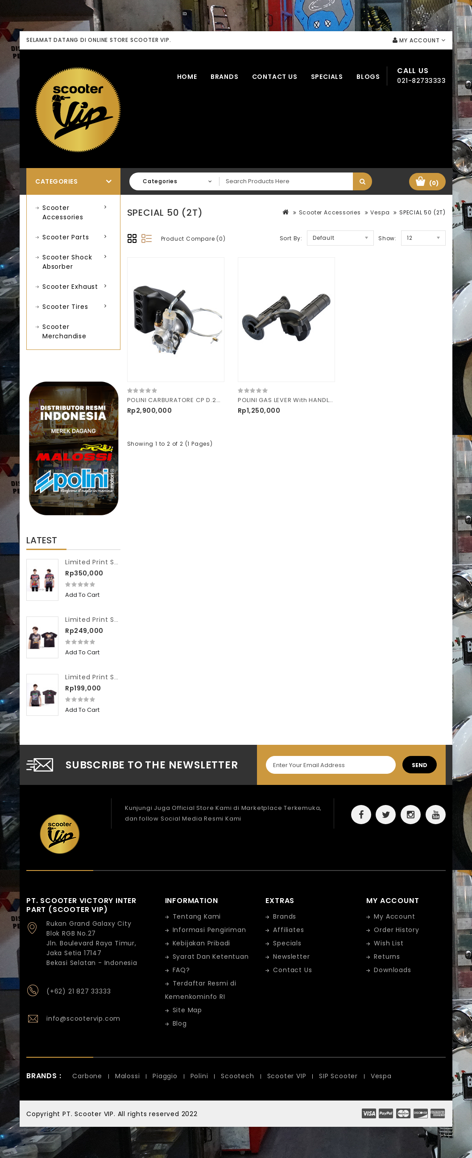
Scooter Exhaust (70, 286)
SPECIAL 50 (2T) (422, 212)
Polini (199, 1076)
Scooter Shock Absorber (67, 262)
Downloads (392, 969)
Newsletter (291, 956)
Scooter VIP (286, 1076)
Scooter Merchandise (64, 331)
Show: (387, 238)
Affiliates (288, 929)
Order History (396, 929)
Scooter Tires (65, 306)
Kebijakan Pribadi (202, 943)
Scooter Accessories (62, 212)
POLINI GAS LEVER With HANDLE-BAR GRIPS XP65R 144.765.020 (333, 400)
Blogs (368, 76)
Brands (225, 76)
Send (419, 765)
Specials (327, 76)
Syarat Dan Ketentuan (211, 956)
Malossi (127, 1076)
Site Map (187, 1010)
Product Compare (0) (193, 238)
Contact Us (275, 76)
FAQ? (181, 969)
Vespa (379, 212)
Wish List (388, 943)
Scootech (237, 1076)
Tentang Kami (197, 916)
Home (187, 76)
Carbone (87, 1076)
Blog (180, 1023)
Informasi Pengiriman (209, 929)
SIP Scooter (338, 1076)
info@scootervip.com (83, 1018)
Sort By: (291, 238)
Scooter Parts (65, 237)
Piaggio (165, 1076)
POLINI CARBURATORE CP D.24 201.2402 (188, 400)
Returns (387, 956)
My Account (394, 916)
